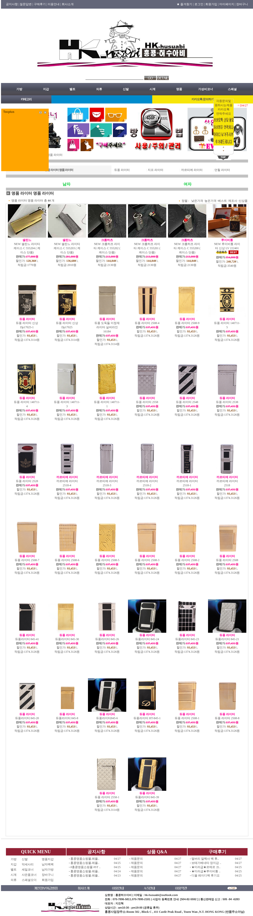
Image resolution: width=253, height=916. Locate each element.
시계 (152, 89)
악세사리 (29, 864)
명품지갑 (48, 859)
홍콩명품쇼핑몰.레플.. (84, 858)
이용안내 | (54, 4)
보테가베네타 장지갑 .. (206, 863)
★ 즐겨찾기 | (185, 4)
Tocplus (8, 112)
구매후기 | (40, 4)
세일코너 (29, 869)
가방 (19, 89)
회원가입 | (211, 4)
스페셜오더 (29, 880)
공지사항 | (12, 4)
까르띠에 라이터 (192, 170)
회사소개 (68, 4)
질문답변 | (26, 4)
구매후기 (217, 851)
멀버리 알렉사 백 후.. (205, 858)
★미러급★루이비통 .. (205, 871)
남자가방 (48, 869)
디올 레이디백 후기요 (205, 875)
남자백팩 (48, 864)
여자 (187, 184)
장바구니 (242, 4)
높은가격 (210, 201)
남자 (66, 184)
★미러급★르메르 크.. (205, 867)
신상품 (243, 201)
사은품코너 (29, 874)
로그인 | (199, 4)
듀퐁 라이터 (122, 170)
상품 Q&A (157, 851)
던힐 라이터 (222, 170)
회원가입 (48, 880)
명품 (179, 89)
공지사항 (96, 851)
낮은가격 (197, 201)
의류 (99, 89)
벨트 (72, 89)
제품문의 (137, 858)
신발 (126, 89)
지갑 (46, 89)
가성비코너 (205, 89)
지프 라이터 (155, 170)
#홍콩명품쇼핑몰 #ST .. (85, 867)
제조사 (232, 201)
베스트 (222, 201)
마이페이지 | (227, 4)
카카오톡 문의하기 (202, 99)
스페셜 (232, 89)
